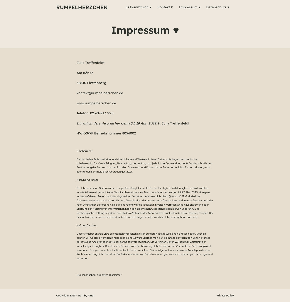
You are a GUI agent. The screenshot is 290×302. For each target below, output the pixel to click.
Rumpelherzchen (82, 7)
